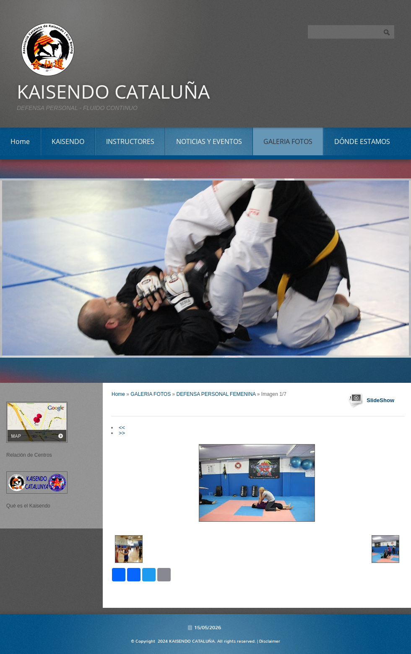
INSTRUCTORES (130, 141)
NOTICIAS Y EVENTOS (209, 141)
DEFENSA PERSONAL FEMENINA (216, 394)
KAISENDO (68, 141)
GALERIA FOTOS (287, 141)
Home (20, 141)
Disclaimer (269, 641)
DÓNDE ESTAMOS (362, 141)
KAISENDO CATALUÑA (113, 91)
